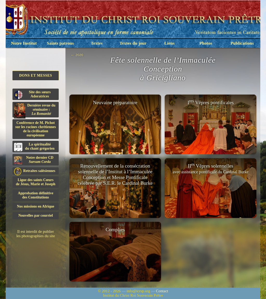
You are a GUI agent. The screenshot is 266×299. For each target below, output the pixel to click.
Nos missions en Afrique (35, 206)
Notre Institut (24, 43)
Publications (242, 43)
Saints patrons (60, 43)
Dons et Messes (35, 75)
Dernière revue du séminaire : (34, 110)
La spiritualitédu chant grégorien (34, 146)
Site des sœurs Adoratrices (32, 94)
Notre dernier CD (34, 160)
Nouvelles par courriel (35, 215)
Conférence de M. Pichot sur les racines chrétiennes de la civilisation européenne (35, 129)
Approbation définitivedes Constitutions (35, 195)
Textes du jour (133, 43)
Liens (169, 43)
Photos (205, 43)
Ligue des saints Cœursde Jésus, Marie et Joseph (35, 182)
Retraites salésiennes (34, 171)
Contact (162, 291)
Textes (97, 43)
